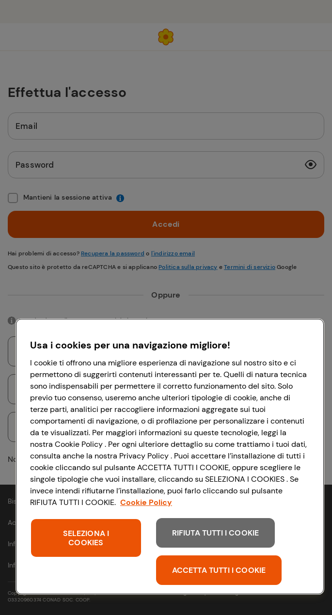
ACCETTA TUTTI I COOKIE (219, 570)
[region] (170, 456)
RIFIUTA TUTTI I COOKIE (215, 533)
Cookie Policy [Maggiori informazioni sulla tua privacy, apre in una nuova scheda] (146, 502)
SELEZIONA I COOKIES (86, 538)
